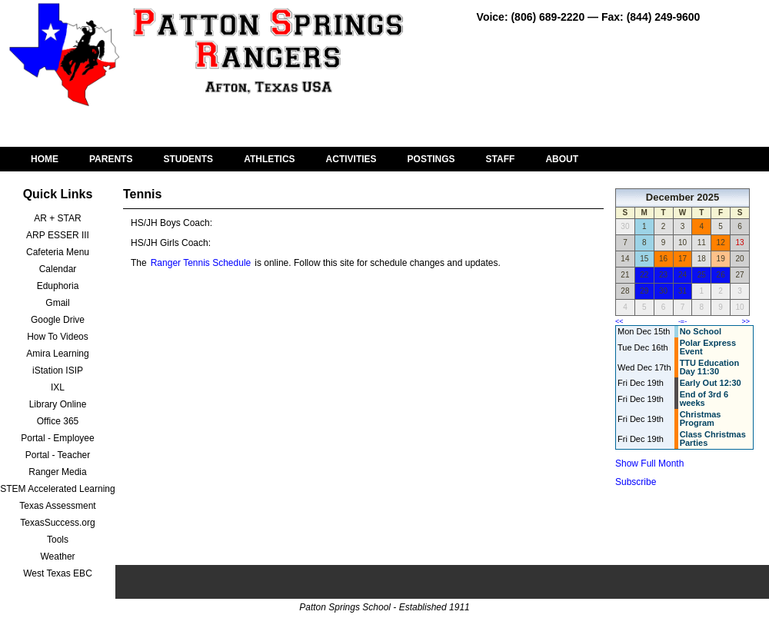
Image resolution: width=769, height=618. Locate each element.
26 (721, 275)
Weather (57, 556)
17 (682, 258)
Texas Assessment (57, 505)
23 (663, 275)
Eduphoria (58, 286)
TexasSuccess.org (57, 522)
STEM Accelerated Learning (57, 488)
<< (619, 321)
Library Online (58, 404)
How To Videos (57, 336)
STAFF (500, 159)
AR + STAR (57, 218)
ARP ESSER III (57, 235)
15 (644, 258)
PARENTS (110, 159)
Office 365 (57, 421)
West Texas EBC (57, 573)
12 (721, 242)
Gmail (57, 302)
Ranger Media (57, 472)
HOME (44, 159)
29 (644, 291)
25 (701, 275)
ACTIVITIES (351, 159)
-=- (682, 321)
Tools (57, 539)
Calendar (58, 269)
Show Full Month (649, 463)
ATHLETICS (269, 159)
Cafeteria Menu (57, 252)
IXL (58, 387)
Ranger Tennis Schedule (201, 263)
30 (663, 291)
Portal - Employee (57, 438)
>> (745, 321)
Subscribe (635, 482)
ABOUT (561, 159)
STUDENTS (188, 159)
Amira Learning (57, 353)
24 (682, 275)
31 (682, 291)
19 (721, 258)
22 (644, 275)
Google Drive (58, 319)
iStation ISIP (57, 370)
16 (663, 258)
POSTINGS (431, 159)
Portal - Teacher (58, 455)
